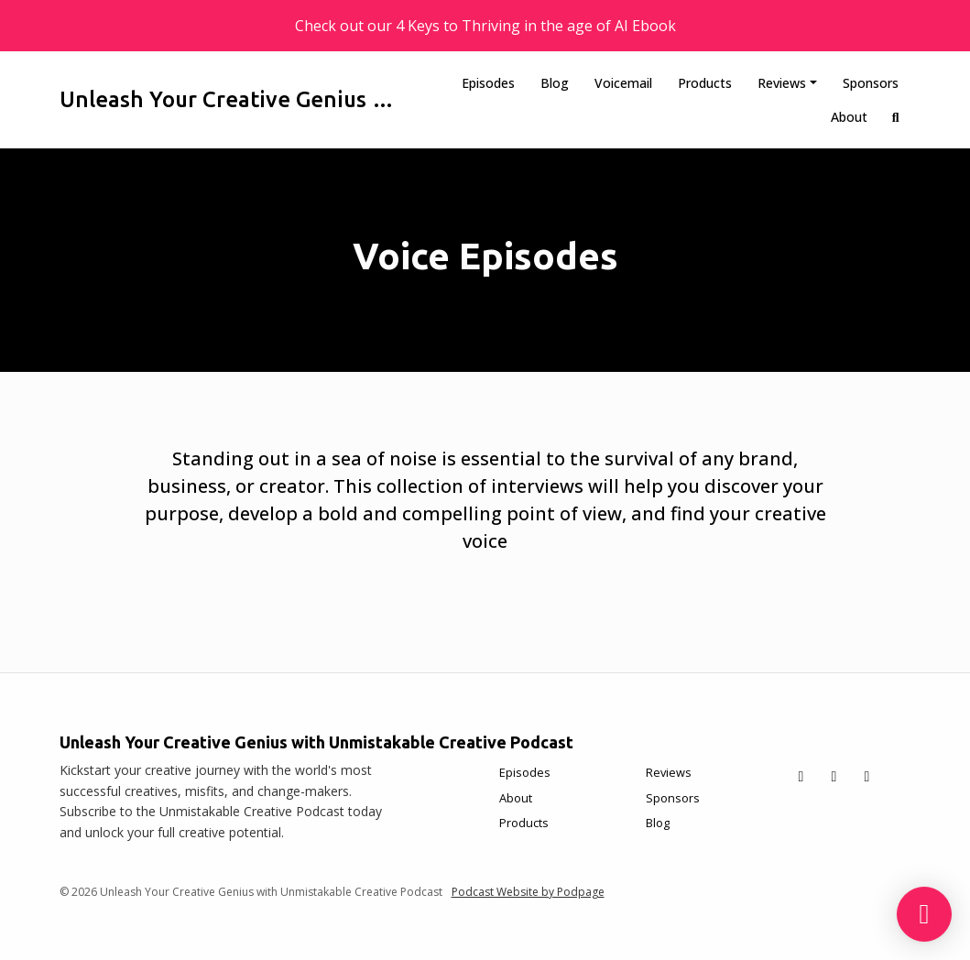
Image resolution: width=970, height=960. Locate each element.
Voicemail (623, 83)
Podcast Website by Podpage (528, 892)
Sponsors (871, 83)
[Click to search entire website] (895, 117)
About (849, 116)
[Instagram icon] (867, 775)
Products (705, 83)
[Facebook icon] (834, 775)
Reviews (781, 83)
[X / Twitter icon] (801, 775)
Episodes (488, 83)
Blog (554, 83)
